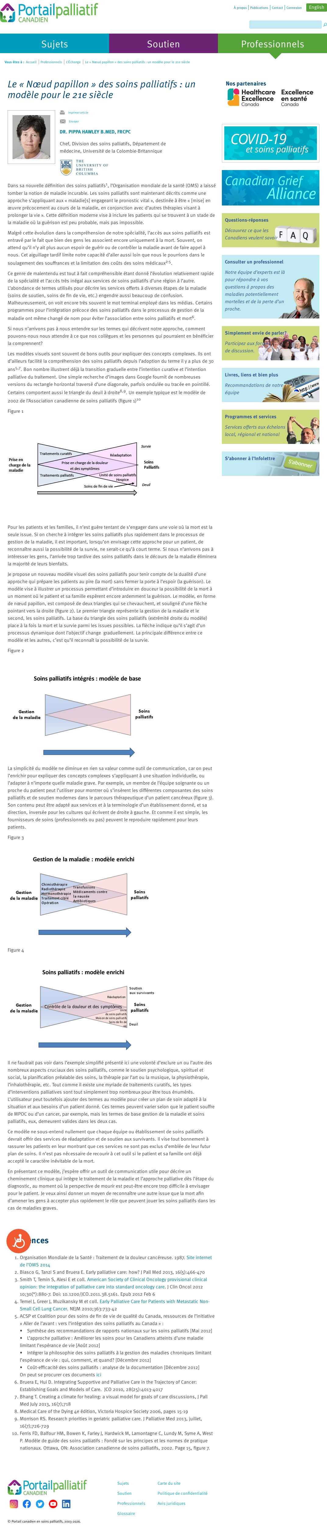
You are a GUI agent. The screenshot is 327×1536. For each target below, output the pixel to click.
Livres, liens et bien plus (251, 374)
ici (98, 1374)
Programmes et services (250, 416)
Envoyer (74, 121)
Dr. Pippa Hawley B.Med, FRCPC (95, 131)
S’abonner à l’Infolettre (250, 458)
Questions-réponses (246, 219)
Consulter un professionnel (254, 261)
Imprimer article (78, 112)
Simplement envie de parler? (256, 332)
